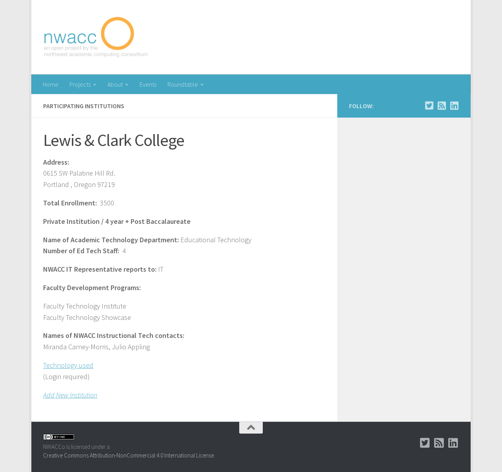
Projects (80, 84)
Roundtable (182, 84)
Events (148, 84)
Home (50, 84)
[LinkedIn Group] (454, 105)
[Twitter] (429, 105)
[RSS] (441, 105)
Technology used (68, 365)
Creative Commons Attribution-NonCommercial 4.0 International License (128, 455)
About (115, 84)
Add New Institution (70, 394)
